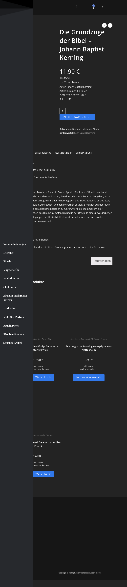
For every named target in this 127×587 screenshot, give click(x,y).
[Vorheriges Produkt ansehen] (104, 25)
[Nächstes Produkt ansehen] (110, 25)
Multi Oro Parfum (13, 317)
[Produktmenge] (62, 111)
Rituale (7, 261)
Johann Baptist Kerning (83, 132)
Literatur (8, 252)
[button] (76, 6)
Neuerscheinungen (14, 244)
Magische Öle (11, 270)
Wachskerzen (11, 278)
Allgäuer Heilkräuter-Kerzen (15, 297)
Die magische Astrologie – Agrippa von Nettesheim (88, 348)
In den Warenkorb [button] (38, 377)
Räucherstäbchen (13, 334)
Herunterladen (102, 261)
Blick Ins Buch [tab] (84, 152)
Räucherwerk (11, 325)
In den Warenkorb (77, 117)
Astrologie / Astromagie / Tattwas (85, 339)
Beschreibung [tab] (43, 152)
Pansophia (46, 339)
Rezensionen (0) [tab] (63, 152)
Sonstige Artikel (12, 342)
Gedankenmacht (38, 435)
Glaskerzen (10, 287)
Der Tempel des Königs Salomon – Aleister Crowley (38, 348)
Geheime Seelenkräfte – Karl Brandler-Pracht (38, 444)
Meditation (9, 308)
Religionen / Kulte (90, 128)
